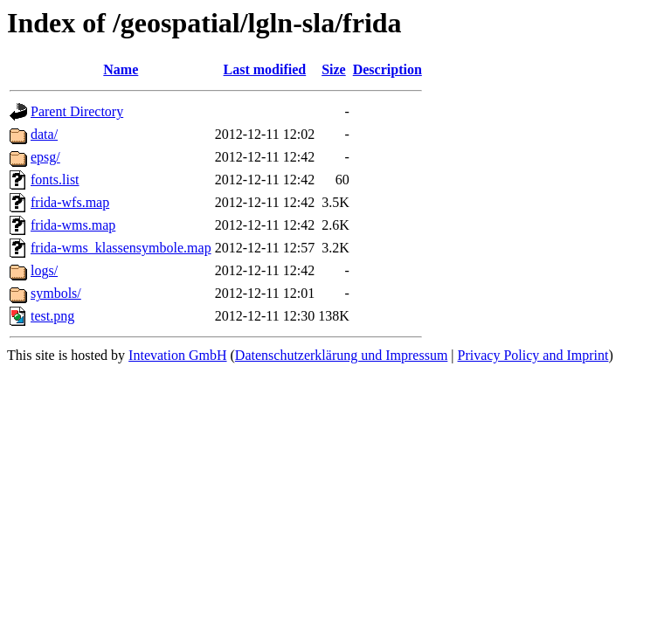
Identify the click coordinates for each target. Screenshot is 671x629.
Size (334, 69)
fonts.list (55, 179)
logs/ (44, 270)
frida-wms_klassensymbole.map (121, 247)
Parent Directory (77, 111)
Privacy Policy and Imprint (533, 355)
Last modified (265, 69)
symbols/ (56, 293)
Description (387, 69)
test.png (52, 315)
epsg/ (45, 156)
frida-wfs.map (70, 202)
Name (120, 69)
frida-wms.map (73, 225)
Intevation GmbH (177, 355)
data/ (44, 134)
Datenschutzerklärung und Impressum (341, 355)
